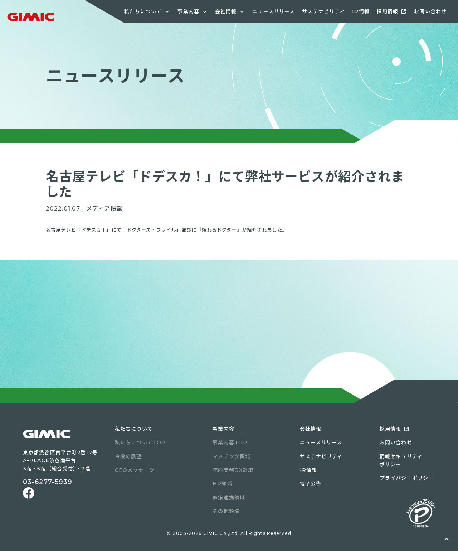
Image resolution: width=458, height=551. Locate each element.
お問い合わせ (430, 11)
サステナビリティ (323, 11)
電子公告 (310, 483)
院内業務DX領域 (233, 470)
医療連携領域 (229, 497)
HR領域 (222, 483)
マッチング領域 (231, 456)
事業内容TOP (230, 442)
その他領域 (226, 511)
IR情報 (360, 11)
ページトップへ (446, 539)
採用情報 (387, 11)
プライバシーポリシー (407, 478)
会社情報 (310, 429)
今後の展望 (128, 456)
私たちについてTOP (140, 442)
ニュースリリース (273, 11)
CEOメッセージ (135, 470)
